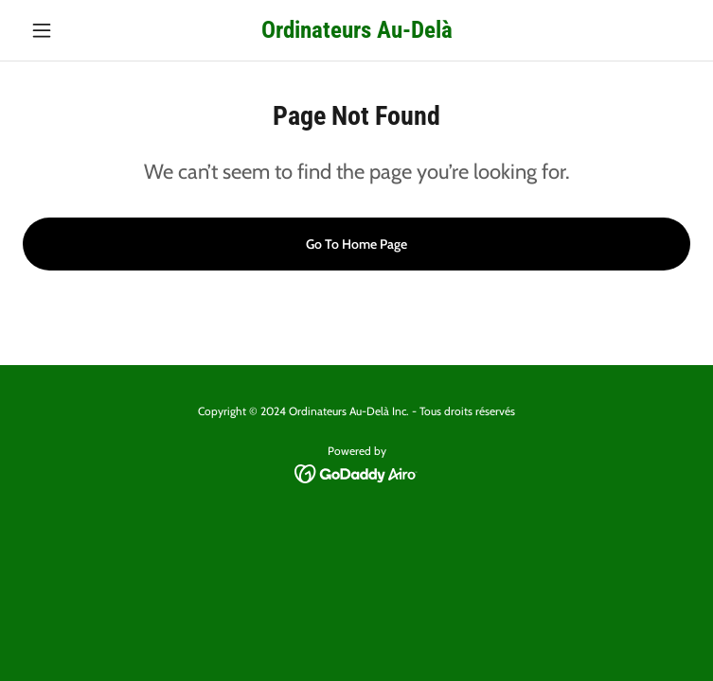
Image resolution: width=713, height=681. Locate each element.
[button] (73, 30)
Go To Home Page (356, 244)
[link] (357, 29)
